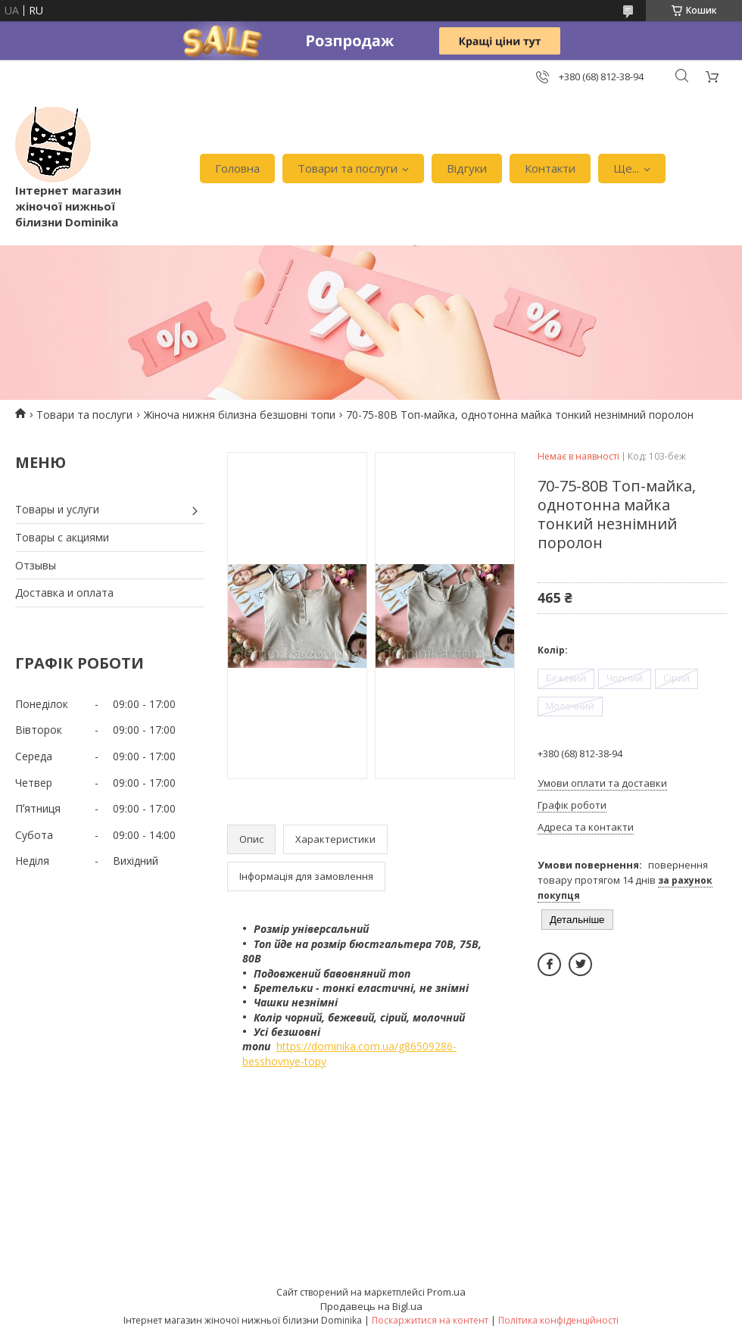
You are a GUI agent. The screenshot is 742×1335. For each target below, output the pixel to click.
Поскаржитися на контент (430, 1320)
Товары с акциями (62, 537)
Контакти (550, 168)
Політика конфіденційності (558, 1320)
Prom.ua (446, 1292)
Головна (237, 168)
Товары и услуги (57, 509)
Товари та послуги (348, 168)
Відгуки (467, 168)
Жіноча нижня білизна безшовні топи (239, 414)
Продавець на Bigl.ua (371, 1306)
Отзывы (35, 565)
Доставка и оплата (64, 592)
